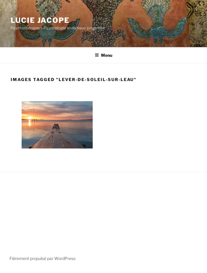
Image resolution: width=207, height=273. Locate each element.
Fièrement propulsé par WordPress (42, 258)
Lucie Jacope (40, 20)
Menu (103, 55)
